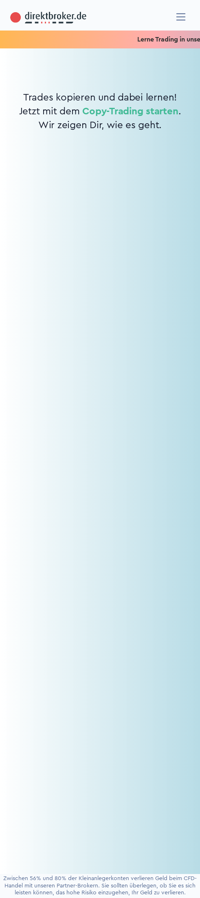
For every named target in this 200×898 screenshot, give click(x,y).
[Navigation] (181, 17)
